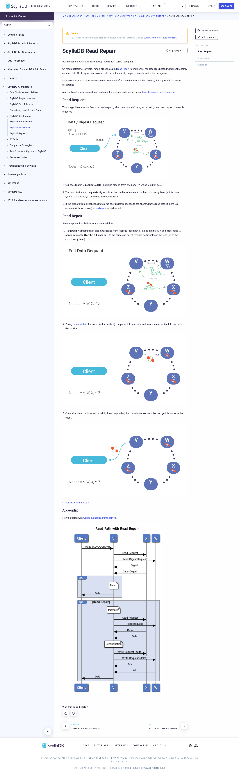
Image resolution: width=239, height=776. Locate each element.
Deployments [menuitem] (77, 6)
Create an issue (207, 30)
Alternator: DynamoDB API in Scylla (26, 69)
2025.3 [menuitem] (27, 25)
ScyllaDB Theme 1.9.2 (153, 768)
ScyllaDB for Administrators (23, 43)
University (120, 745)
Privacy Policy (118, 758)
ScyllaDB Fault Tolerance (21, 104)
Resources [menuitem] (133, 6)
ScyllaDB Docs (72, 16)
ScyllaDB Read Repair (20, 127)
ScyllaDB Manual (96, 16)
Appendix (202, 65)
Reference (13, 183)
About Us (159, 745)
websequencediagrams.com (98, 517)
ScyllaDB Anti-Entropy (153, 16)
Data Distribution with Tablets (24, 92)
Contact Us (141, 745)
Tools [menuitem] (97, 6)
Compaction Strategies (21, 145)
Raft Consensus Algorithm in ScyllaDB (28, 151)
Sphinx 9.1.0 (131, 768)
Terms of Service (98, 758)
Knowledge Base (16, 174)
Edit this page (206, 37)
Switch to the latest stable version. (160, 37)
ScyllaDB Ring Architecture (22, 98)
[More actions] (185, 50)
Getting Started (15, 34)
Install (155, 6)
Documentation (40, 6)
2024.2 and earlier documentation (26, 200)
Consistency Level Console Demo (25, 110)
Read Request (205, 51)
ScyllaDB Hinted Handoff (22, 121)
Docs (86, 745)
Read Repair (204, 58)
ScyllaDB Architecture (123, 16)
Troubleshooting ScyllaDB (22, 165)
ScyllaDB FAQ (14, 191)
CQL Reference (16, 60)
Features (12, 78)
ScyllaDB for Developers (21, 52)
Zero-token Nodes (18, 157)
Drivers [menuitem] (113, 6)
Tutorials (101, 745)
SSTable (14, 139)
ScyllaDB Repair (17, 133)
